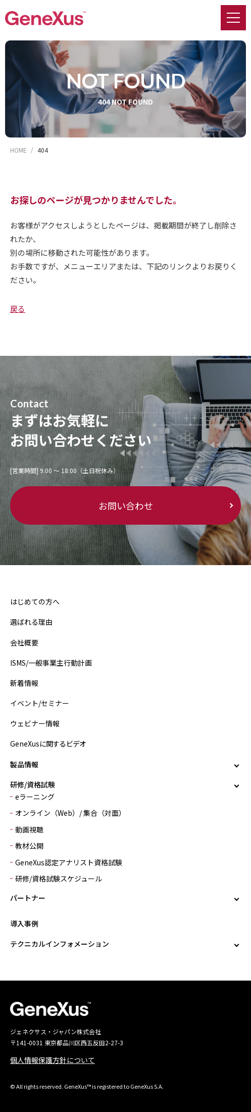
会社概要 (24, 642)
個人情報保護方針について (52, 1060)
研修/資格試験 (32, 784)
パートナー (27, 898)
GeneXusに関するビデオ (48, 743)
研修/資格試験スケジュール (58, 878)
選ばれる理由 (31, 622)
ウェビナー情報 (35, 723)
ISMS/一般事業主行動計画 (51, 663)
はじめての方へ (35, 601)
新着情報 (24, 683)
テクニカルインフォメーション (59, 944)
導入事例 (24, 923)
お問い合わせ (125, 505)
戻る (17, 308)
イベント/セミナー (39, 703)
